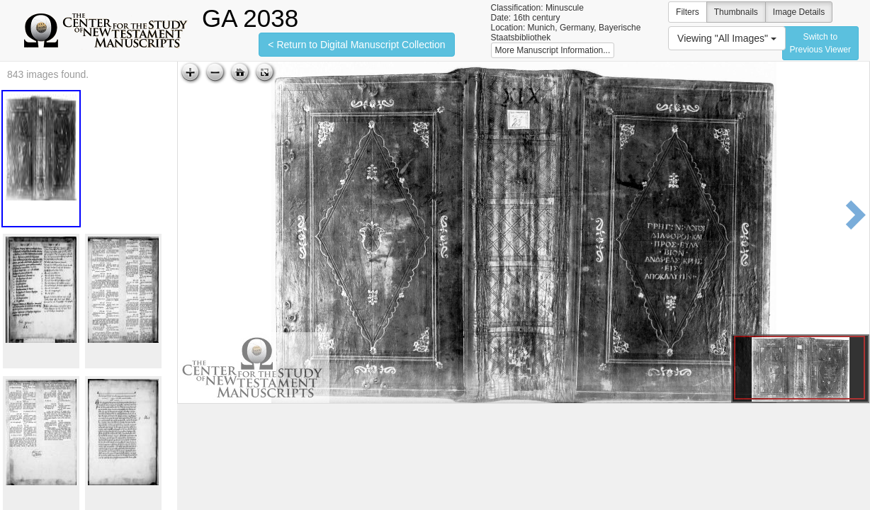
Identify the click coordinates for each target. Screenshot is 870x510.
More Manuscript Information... (553, 50)
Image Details (799, 12)
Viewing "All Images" (726, 38)
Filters (687, 12)
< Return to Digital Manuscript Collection (356, 44)
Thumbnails (736, 12)
